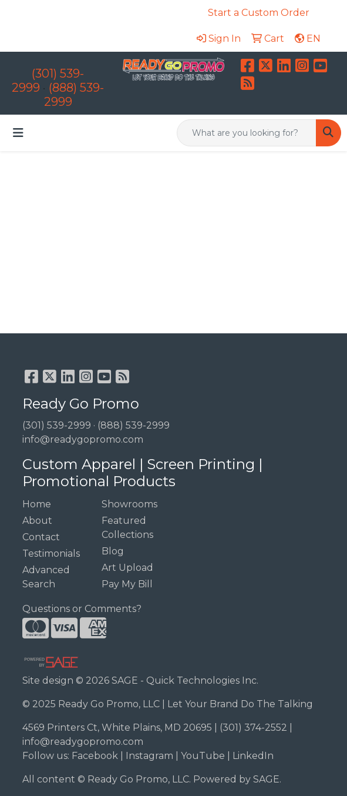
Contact (41, 537)
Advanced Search (46, 577)
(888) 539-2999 (133, 425)
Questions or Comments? (82, 608)
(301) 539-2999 (56, 425)
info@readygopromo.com (82, 439)
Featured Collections (127, 527)
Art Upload (127, 567)
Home (36, 504)
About (37, 520)
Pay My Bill (127, 584)
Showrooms (129, 504)
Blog (113, 551)
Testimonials (51, 553)
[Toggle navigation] (18, 133)
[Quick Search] (246, 132)
